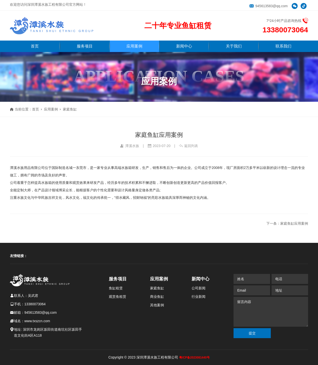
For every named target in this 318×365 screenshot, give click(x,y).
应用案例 (134, 46)
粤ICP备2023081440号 (194, 357)
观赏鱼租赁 (117, 297)
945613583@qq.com (268, 5)
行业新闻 (198, 297)
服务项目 (85, 46)
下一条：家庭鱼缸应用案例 (287, 223)
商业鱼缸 (157, 297)
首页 (35, 46)
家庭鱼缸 (70, 109)
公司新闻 (198, 288)
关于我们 (234, 46)
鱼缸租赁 (116, 288)
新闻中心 (184, 46)
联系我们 (283, 46)
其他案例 (157, 305)
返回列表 (188, 146)
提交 (252, 333)
